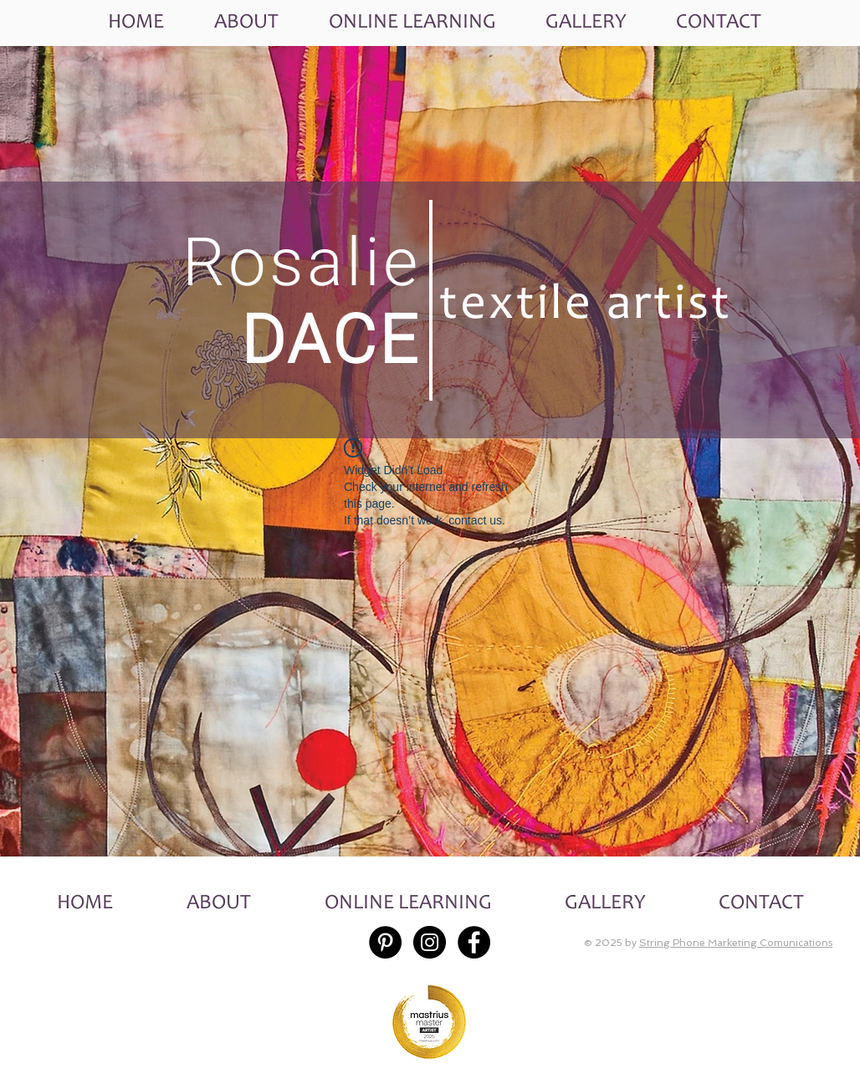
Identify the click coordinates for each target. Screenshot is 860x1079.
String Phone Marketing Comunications (735, 943)
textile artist (585, 307)
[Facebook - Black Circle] (474, 942)
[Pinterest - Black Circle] (385, 942)
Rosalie (301, 262)
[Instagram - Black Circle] (429, 942)
